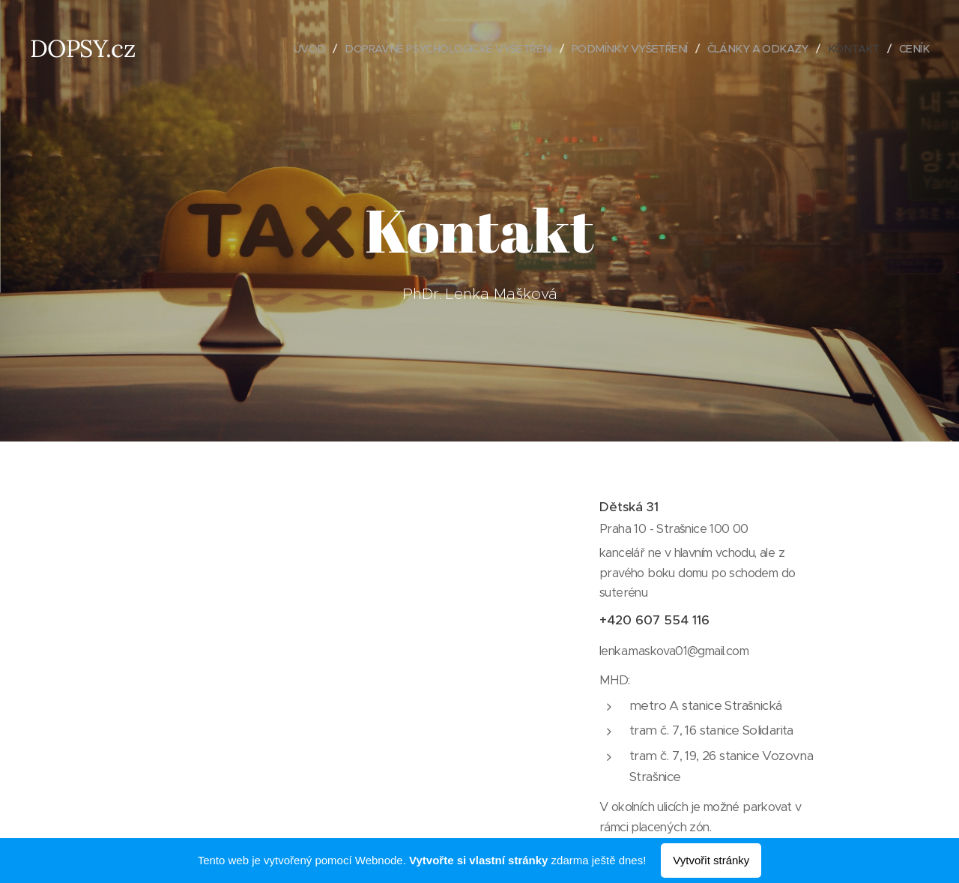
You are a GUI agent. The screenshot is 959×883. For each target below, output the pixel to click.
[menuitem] (279, 48)
